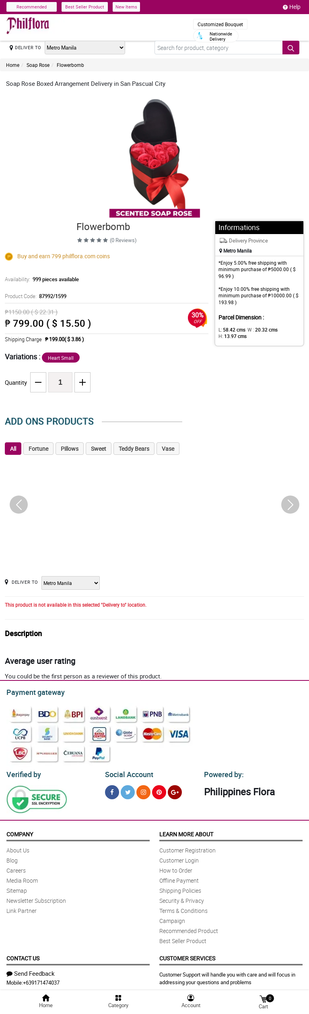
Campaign (172, 918)
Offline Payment (179, 878)
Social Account (127, 772)
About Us (17, 848)
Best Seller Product (84, 7)
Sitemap (16, 888)
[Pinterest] (159, 790)
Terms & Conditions (183, 908)
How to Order (175, 868)
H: (231, 336)
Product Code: (34, 296)
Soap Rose (38, 65)
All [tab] (13, 448)
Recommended (31, 7)
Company (19, 832)
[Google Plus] (175, 790)
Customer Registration (187, 848)
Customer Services (187, 956)
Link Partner (21, 908)
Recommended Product (188, 928)
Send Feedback (30, 971)
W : (258, 329)
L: (230, 329)
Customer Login (179, 858)
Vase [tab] (168, 448)
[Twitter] (128, 790)
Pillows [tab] (69, 448)
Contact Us (22, 956)
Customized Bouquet (220, 24)
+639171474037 (41, 980)
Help (292, 6)
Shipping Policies (180, 888)
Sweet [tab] (98, 448)
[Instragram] (143, 790)
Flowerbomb (70, 65)
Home (12, 65)
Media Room (22, 878)
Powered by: (222, 772)
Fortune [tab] (38, 448)
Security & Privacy (181, 898)
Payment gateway (32, 691)
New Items (126, 7)
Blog (12, 858)
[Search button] (290, 47)
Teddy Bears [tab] (134, 448)
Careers (16, 868)
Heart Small (61, 358)
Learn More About (186, 832)
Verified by (22, 772)
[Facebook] (112, 790)
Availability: (40, 279)
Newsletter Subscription (36, 898)
